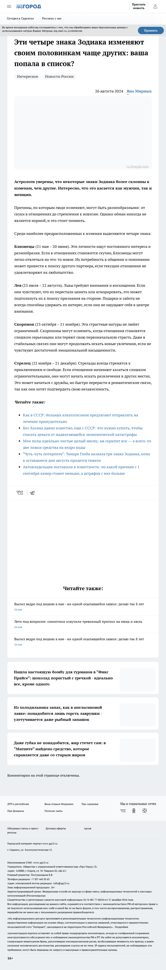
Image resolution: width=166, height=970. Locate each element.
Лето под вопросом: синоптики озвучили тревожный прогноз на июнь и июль (83, 624)
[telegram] (33, 493)
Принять (151, 30)
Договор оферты (56, 828)
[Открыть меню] (9, 6)
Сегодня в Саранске (20, 18)
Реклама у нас (52, 18)
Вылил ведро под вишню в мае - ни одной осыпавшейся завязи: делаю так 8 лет (83, 607)
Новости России (59, 76)
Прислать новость (138, 6)
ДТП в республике (18, 804)
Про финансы (15, 810)
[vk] (20, 493)
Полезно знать (53, 810)
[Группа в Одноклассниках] (133, 810)
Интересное (27, 76)
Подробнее (121, 927)
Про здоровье (89, 804)
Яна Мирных (139, 91)
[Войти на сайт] (155, 6)
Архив (87, 828)
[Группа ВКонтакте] (123, 810)
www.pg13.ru (49, 843)
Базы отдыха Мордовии (59, 804)
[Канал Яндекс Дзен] (144, 810)
